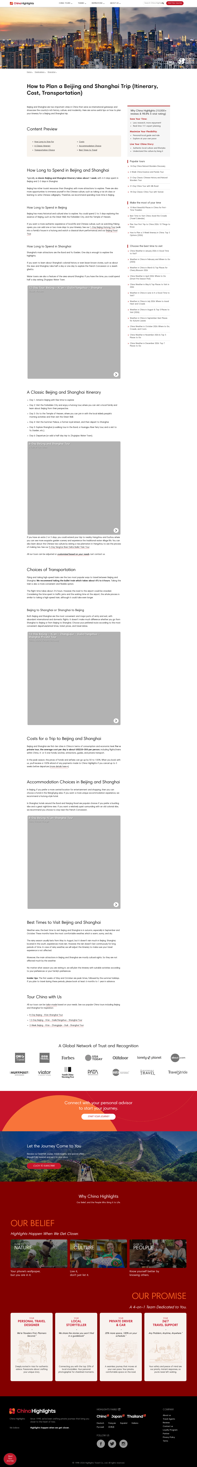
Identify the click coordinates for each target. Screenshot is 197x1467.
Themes (81, 3)
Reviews (166, 1423)
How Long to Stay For (44, 142)
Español (123, 1423)
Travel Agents (169, 1419)
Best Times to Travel (88, 150)
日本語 (111, 1427)
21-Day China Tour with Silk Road (144, 186)
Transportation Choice (44, 150)
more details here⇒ (59, 767)
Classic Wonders (70, 289)
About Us (114, 3)
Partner (166, 1434)
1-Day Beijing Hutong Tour (102, 227)
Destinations (39, 72)
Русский (100, 1427)
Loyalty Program (170, 1430)
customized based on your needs (73, 554)
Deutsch (100, 1423)
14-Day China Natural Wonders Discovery (147, 166)
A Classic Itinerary (42, 146)
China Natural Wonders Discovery (70, 637)
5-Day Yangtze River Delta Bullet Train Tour (69, 547)
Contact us (168, 1426)
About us (167, 1415)
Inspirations (97, 3)
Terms (165, 1441)
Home (29, 72)
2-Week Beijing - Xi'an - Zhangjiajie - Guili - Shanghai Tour (56, 1025)
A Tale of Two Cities (70, 445)
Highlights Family (108, 1410)
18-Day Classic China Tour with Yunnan (147, 192)
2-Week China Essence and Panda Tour (147, 172)
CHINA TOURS (64, 3)
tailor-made (51, 1005)
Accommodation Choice (90, 146)
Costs (81, 142)
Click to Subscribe (44, 1166)
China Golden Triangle (70, 820)
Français (112, 1423)
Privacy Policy (169, 1437)
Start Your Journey (175, 3)
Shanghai (51, 72)
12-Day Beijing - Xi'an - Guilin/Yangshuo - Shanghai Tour (55, 1020)
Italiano (135, 1423)
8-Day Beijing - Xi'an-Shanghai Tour (46, 1015)
